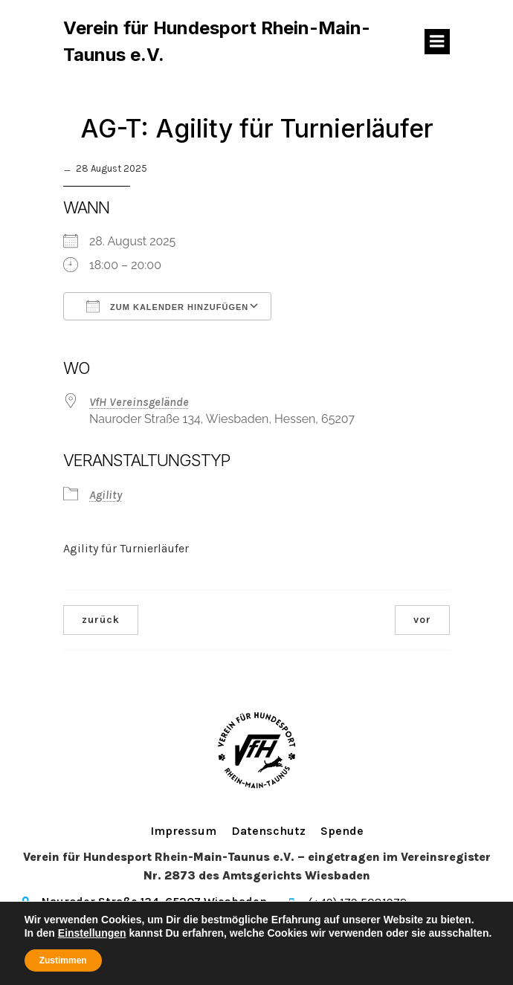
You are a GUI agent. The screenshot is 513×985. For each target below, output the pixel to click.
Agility (105, 495)
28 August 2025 (111, 168)
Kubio (478, 945)
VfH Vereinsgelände (139, 402)
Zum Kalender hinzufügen (167, 306)
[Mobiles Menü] (437, 41)
